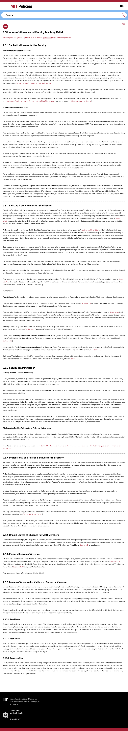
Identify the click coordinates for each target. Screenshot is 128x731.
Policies (21, 6)
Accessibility (15, 719)
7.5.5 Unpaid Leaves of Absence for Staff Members (31, 535)
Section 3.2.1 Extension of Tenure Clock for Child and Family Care (62, 445)
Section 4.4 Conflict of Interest (17, 101)
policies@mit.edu (16, 713)
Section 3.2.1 (30, 329)
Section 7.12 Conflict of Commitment (42, 101)
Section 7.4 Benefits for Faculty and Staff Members (34, 83)
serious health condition (90, 230)
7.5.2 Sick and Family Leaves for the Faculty (27, 205)
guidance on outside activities (81, 101)
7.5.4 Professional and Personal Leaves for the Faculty (33, 457)
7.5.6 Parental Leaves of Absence (21, 554)
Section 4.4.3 (96, 349)
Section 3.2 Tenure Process (32, 514)
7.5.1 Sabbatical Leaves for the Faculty (24, 45)
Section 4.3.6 (86, 303)
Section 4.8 (84, 545)
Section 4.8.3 (18, 566)
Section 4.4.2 (7, 340)
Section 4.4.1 (115, 561)
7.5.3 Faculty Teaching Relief (19, 368)
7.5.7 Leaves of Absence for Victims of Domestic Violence (34, 582)
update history (47, 37)
